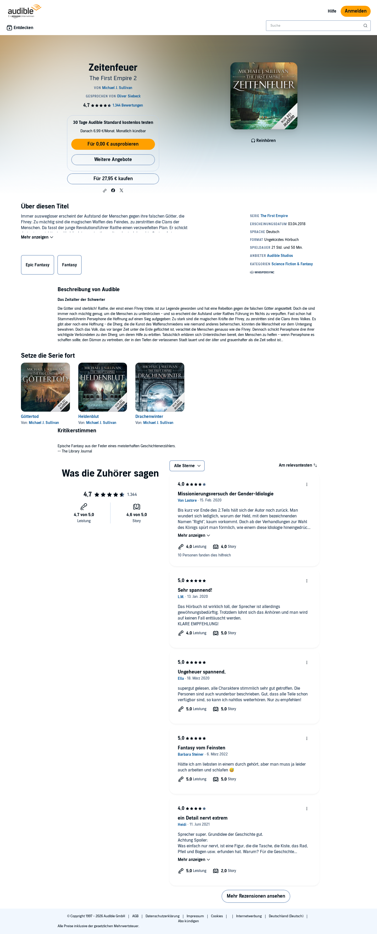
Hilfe (332, 11)
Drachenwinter (149, 416)
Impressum (196, 916)
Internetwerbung (249, 916)
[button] (105, 191)
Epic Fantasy (37, 266)
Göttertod (30, 416)
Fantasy (69, 266)
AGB (135, 916)
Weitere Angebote (113, 159)
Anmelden (356, 11)
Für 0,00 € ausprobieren (112, 144)
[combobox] (318, 25)
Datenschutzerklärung (163, 916)
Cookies (217, 916)
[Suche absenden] (366, 25)
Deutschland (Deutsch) (286, 916)
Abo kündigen (188, 921)
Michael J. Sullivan (44, 423)
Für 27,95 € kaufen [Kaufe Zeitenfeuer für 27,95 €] (113, 178)
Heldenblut (88, 416)
